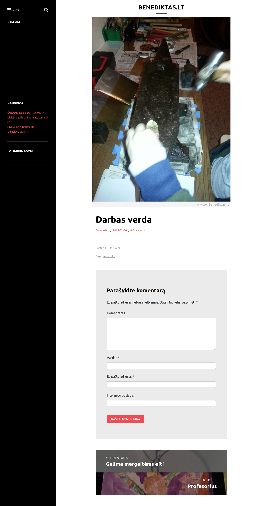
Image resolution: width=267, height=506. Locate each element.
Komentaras (116, 313)
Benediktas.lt (161, 7)
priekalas (110, 256)
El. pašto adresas (120, 376)
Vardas (113, 358)
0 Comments (137, 230)
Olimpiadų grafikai (17, 131)
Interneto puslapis (120, 395)
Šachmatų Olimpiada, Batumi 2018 (26, 112)
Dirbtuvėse (114, 247)
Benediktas (102, 230)
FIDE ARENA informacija (20, 126)
